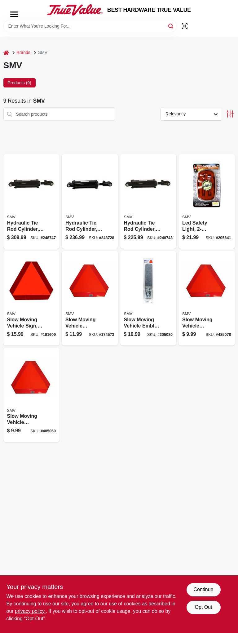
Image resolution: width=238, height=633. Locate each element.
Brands (23, 52)
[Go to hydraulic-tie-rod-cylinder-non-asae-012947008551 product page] (31, 201)
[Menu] (14, 14)
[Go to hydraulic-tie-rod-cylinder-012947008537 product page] (148, 201)
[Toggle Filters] (230, 114)
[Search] (171, 25)
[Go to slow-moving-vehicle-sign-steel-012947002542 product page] (31, 298)
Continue (203, 589)
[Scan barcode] (184, 26)
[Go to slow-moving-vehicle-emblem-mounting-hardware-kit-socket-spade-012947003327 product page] (148, 298)
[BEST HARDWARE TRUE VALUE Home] (75, 10)
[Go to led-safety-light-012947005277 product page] (206, 201)
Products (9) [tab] (19, 82)
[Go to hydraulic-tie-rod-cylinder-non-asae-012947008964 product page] (90, 201)
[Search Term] (90, 26)
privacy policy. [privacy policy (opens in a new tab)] (30, 611)
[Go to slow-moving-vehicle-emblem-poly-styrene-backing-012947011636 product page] (31, 395)
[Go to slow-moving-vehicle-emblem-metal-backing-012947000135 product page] (90, 298)
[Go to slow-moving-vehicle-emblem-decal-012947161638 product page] (206, 298)
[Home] (6, 52)
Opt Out (203, 607)
